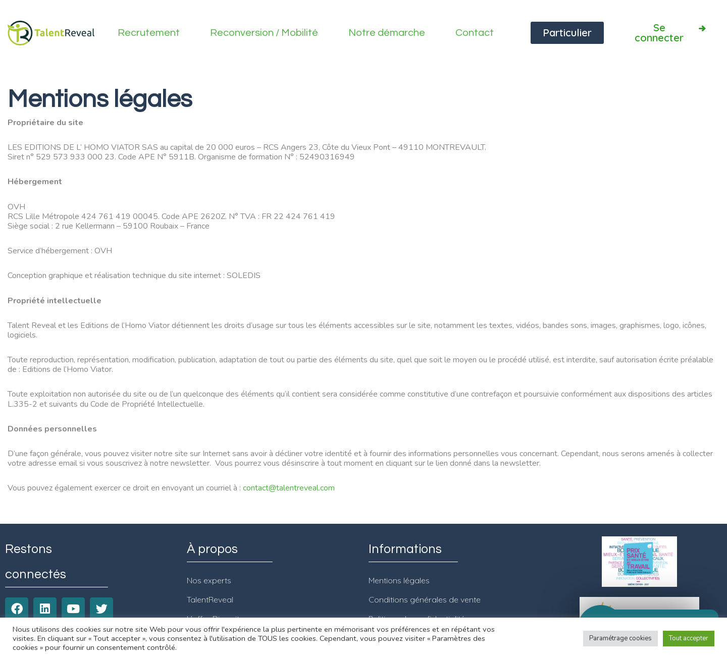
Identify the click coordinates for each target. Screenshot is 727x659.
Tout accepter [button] (688, 638)
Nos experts (209, 580)
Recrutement (149, 33)
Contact (474, 33)
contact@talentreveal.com (289, 487)
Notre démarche (386, 33)
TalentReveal (210, 599)
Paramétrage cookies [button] (620, 638)
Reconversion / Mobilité (264, 33)
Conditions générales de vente (425, 599)
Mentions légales (399, 580)
